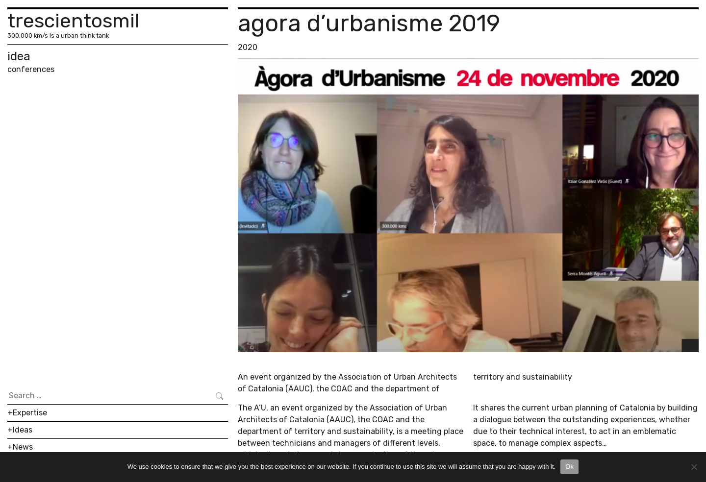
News (23, 447)
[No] (694, 467)
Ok (569, 466)
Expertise (30, 412)
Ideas (22, 429)
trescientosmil (73, 20)
